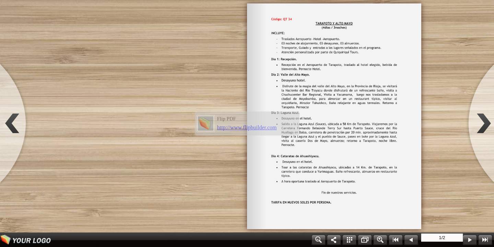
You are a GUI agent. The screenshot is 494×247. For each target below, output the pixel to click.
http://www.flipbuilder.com (247, 127)
